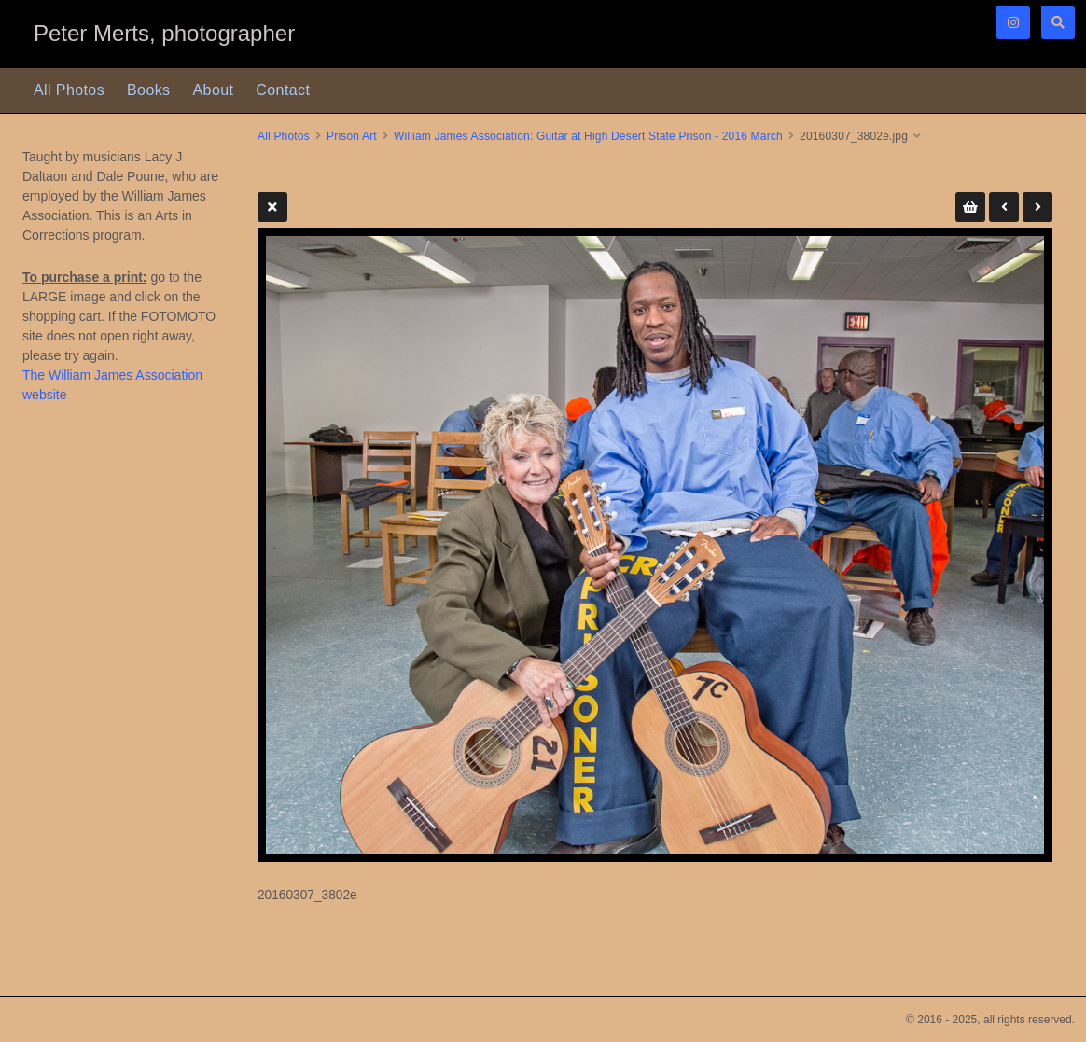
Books (148, 90)
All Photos (69, 90)
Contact (283, 90)
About (213, 90)
